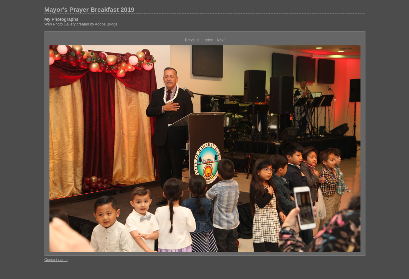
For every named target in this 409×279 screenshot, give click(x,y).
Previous (192, 40)
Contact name (56, 260)
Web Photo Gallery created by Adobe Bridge (81, 24)
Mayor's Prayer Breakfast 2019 (89, 9)
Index (208, 40)
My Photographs (61, 19)
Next (221, 40)
